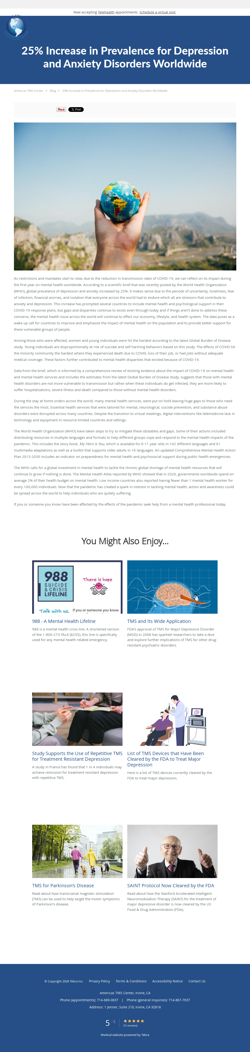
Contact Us (197, 981)
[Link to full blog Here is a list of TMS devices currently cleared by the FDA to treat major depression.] (172, 731)
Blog (53, 91)
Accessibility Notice (167, 981)
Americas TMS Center (28, 91)
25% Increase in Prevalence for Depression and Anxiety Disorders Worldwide (114, 91)
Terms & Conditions (131, 981)
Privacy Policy (99, 981)
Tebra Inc (76, 981)
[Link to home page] (15, 27)
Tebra (145, 1035)
